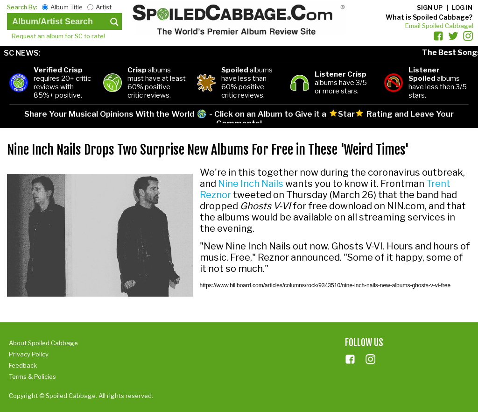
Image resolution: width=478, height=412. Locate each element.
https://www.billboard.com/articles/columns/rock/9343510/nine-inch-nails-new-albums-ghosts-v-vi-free (325, 285)
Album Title (66, 7)
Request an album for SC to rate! (58, 36)
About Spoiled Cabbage (43, 343)
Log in (462, 7)
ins (371, 359)
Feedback (23, 365)
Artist (104, 7)
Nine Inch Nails (250, 183)
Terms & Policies (32, 376)
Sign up (430, 7)
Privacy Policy (29, 354)
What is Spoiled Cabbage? (429, 17)
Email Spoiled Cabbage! (439, 25)
